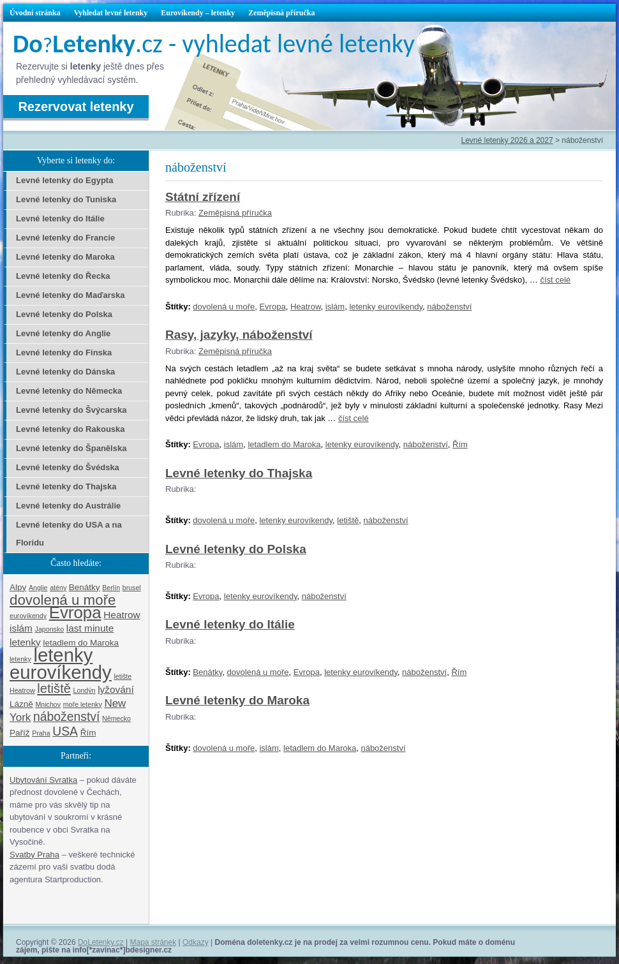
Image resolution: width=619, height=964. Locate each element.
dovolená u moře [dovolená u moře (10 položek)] (63, 600)
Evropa (272, 306)
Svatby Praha (34, 854)
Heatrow (305, 306)
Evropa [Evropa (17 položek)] (75, 612)
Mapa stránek (153, 942)
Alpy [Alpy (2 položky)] (18, 587)
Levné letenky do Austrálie (68, 505)
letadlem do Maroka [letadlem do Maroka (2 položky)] (81, 643)
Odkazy (196, 942)
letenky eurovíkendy (385, 306)
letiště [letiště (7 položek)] (54, 688)
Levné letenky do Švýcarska (71, 410)
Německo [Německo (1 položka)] (116, 718)
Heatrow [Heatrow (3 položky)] (121, 614)
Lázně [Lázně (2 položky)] (21, 704)
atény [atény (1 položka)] (58, 587)
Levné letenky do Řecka (63, 276)
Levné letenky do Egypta (64, 180)
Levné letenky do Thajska (238, 473)
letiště (348, 520)
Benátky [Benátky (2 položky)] (84, 587)
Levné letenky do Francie (65, 237)
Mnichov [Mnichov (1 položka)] (48, 704)
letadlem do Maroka (284, 444)
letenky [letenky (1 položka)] (20, 659)
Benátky (207, 672)
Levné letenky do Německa (69, 391)
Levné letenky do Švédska (67, 467)
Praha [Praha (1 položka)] (41, 733)
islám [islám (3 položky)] (21, 628)
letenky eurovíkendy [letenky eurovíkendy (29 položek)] (61, 663)
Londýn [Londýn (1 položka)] (84, 690)
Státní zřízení (202, 197)
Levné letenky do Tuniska (66, 199)
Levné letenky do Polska (235, 549)
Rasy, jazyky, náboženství (239, 334)
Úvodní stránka (35, 12)
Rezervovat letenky (75, 107)
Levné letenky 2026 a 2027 (507, 140)
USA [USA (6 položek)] (65, 731)
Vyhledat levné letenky (111, 12)
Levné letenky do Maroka (237, 700)
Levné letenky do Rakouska (70, 429)
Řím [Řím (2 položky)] (88, 733)
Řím (460, 444)
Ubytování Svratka (43, 780)
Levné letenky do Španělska (71, 448)
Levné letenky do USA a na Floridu (69, 533)
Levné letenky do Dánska (65, 371)
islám (335, 306)
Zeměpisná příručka (281, 12)
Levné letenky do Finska (64, 352)
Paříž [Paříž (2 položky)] (20, 733)
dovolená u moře (224, 306)
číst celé (555, 280)
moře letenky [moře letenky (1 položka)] (82, 704)
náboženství (449, 306)
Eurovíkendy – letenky (198, 12)
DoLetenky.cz (101, 942)
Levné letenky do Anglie (63, 333)
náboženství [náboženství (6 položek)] (66, 716)
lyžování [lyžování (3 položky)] (116, 689)
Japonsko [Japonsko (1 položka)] (49, 629)
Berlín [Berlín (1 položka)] (111, 587)
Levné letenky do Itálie (230, 624)
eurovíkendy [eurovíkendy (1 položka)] (28, 615)
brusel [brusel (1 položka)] (132, 587)
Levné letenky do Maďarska (70, 295)
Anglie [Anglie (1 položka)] (38, 587)
